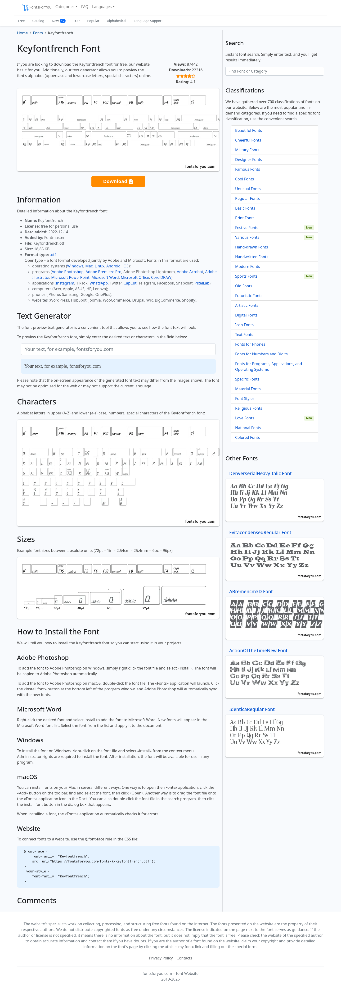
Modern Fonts (247, 266)
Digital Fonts (246, 315)
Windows (75, 266)
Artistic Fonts (246, 305)
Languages (102, 6)
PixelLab (202, 283)
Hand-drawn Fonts (251, 247)
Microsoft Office (135, 277)
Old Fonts (243, 286)
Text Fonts (244, 334)
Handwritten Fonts (251, 256)
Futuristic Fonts (248, 295)
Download (118, 181)
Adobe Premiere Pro (103, 271)
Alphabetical (116, 20)
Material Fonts (248, 388)
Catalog (38, 20)
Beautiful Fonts (248, 130)
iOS (125, 266)
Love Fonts (244, 418)
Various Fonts (247, 237)
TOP (76, 20)
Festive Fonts (246, 227)
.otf (53, 254)
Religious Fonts (248, 408)
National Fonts (248, 427)
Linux (99, 266)
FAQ (84, 6)
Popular (93, 20)
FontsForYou (37, 7)
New (59, 20)
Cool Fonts (244, 179)
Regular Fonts (247, 198)
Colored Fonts (247, 437)
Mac (89, 266)
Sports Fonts (246, 276)
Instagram (65, 283)
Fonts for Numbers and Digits (261, 354)
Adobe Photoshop (68, 271)
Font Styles (244, 398)
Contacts (184, 958)
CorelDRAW (161, 277)
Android (113, 266)
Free (21, 20)
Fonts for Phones (250, 344)
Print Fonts (245, 217)
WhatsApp (99, 283)
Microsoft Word (105, 277)
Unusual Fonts (248, 188)
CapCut (130, 283)
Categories (65, 6)
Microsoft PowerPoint (70, 277)
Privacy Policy (161, 958)
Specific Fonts (247, 379)
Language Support (148, 20)
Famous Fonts (247, 169)
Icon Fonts (244, 324)
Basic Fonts (245, 208)
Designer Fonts (248, 159)
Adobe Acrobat (190, 271)
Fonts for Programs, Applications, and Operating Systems (268, 366)
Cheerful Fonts (248, 140)
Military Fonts (247, 149)
